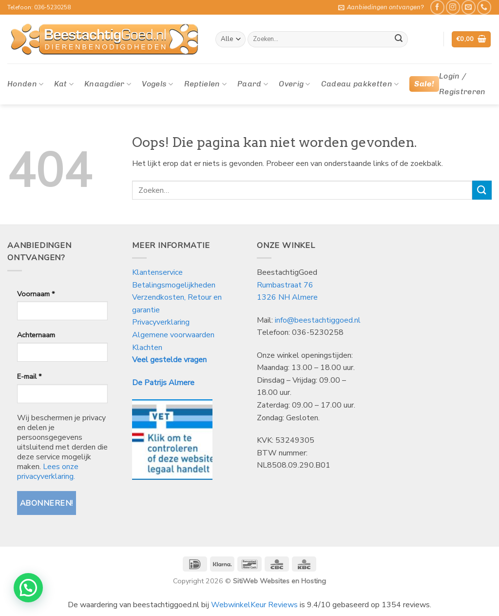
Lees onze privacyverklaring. (47, 471)
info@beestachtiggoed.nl (318, 320)
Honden (25, 84)
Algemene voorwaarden (173, 334)
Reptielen (205, 84)
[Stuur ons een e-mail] (468, 7)
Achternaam (36, 335)
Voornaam (36, 294)
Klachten (147, 347)
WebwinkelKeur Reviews (254, 604)
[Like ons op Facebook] (437, 7)
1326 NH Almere (287, 297)
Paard (252, 84)
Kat (63, 84)
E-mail (29, 376)
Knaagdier (107, 84)
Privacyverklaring (161, 322)
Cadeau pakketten (360, 84)
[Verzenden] (398, 39)
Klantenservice (158, 272)
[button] (381, 7)
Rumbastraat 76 (285, 285)
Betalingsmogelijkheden (173, 285)
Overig (294, 84)
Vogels (157, 84)
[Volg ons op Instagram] (453, 7)
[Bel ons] (484, 7)
